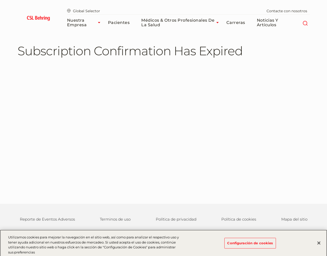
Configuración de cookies (250, 244)
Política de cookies (238, 219)
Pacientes (119, 22)
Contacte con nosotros (287, 11)
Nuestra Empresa (85, 22)
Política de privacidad (176, 219)
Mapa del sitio (294, 219)
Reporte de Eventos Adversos (47, 219)
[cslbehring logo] (38, 19)
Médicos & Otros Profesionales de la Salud (181, 22)
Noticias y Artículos (267, 22)
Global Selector (83, 11)
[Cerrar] (318, 244)
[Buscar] (305, 23)
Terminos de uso (115, 219)
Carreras (235, 22)
